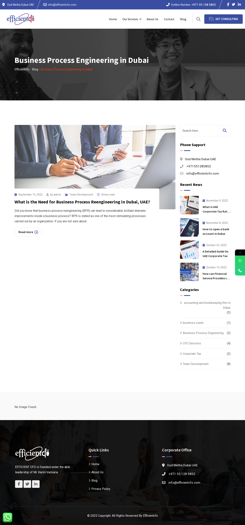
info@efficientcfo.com (62, 4)
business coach (193, 323)
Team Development (81, 194)
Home (113, 19)
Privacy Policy (100, 489)
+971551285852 (198, 166)
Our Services (130, 19)
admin (57, 194)
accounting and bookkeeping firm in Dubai (207, 305)
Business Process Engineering (203, 333)
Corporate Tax (192, 354)
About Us (152, 19)
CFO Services (192, 343)
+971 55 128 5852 (203, 4)
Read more (28, 232)
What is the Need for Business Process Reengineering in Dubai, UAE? (82, 202)
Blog (183, 19)
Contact (169, 19)
